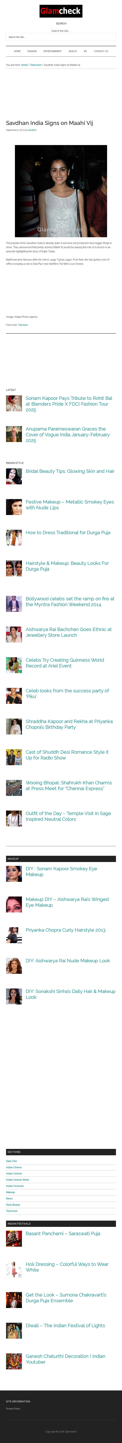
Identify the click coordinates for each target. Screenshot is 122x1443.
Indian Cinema (14, 1167)
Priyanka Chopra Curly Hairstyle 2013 (65, 930)
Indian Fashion (14, 1173)
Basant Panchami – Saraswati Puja (63, 1233)
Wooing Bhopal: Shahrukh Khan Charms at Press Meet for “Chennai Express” (69, 785)
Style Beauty (13, 1204)
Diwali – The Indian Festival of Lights (65, 1325)
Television (23, 325)
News (9, 1198)
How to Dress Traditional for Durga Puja (68, 532)
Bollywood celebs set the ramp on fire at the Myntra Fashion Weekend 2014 (70, 601)
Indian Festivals (15, 1186)
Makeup (10, 1192)
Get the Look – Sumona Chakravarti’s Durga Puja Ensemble (66, 1297)
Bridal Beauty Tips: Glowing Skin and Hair (70, 471)
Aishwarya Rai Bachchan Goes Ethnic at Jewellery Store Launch (69, 632)
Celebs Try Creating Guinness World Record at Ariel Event (65, 663)
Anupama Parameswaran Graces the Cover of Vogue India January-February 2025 (68, 434)
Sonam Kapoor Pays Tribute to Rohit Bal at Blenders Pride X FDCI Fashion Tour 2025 (69, 403)
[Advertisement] (61, 97)
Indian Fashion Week (17, 1179)
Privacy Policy (13, 1408)
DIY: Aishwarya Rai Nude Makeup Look (68, 960)
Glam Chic (11, 1161)
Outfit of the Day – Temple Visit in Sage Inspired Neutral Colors (68, 816)
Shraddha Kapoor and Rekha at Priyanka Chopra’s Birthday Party (69, 724)
